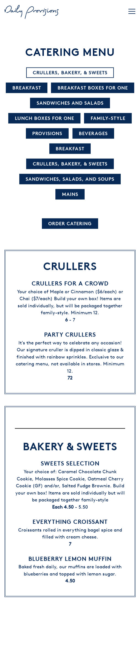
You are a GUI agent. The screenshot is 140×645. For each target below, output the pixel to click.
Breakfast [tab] (26, 88)
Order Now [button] (70, 637)
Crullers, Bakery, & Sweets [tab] (70, 73)
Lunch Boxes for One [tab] (44, 118)
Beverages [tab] (93, 134)
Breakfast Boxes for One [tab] (93, 88)
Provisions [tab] (47, 134)
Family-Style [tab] (108, 118)
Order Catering (70, 224)
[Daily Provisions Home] (32, 11)
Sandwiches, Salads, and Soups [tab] (70, 179)
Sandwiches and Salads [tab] (70, 103)
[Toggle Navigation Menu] (132, 11)
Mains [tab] (70, 194)
